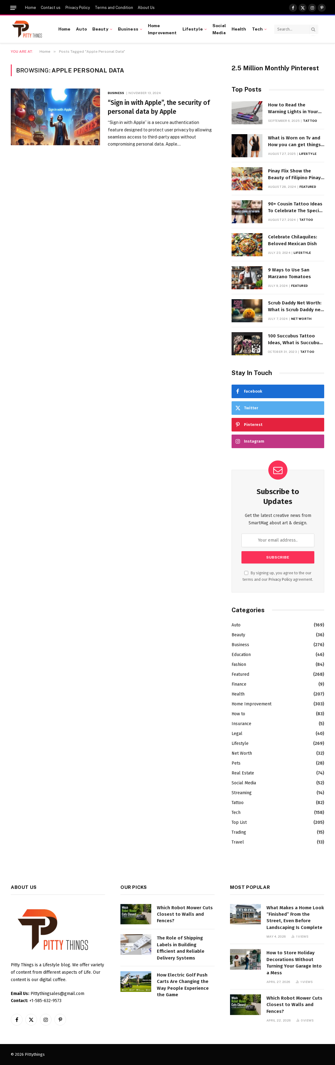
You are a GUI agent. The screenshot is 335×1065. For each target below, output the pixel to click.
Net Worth (301, 318)
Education (241, 654)
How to (238, 713)
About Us (146, 8)
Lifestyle (192, 29)
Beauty (100, 29)
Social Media (219, 29)
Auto (81, 29)
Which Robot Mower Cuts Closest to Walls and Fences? (185, 914)
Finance (239, 684)
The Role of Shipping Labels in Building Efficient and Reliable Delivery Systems (180, 947)
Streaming (242, 792)
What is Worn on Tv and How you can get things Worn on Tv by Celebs (294, 141)
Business (128, 29)
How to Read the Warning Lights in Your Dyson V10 (293, 108)
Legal (237, 733)
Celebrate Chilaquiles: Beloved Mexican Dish (292, 240)
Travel (238, 842)
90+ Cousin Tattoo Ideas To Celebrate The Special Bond (295, 207)
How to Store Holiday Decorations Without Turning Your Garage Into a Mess (294, 962)
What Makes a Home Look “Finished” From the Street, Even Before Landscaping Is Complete (295, 917)
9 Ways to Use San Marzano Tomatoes (289, 273)
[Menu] (13, 8)
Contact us (51, 8)
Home (30, 8)
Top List (239, 822)
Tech (257, 29)
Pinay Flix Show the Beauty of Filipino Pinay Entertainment (294, 174)
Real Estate (243, 773)
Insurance (241, 723)
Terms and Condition (114, 8)
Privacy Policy (77, 8)
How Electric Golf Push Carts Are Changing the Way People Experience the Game (183, 984)
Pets (236, 763)
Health (239, 29)
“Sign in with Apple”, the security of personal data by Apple (159, 107)
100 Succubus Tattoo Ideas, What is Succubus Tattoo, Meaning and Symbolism (295, 339)
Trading (239, 832)
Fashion (239, 664)
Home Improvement (162, 29)
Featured (307, 186)
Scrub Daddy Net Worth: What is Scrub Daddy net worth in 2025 (295, 306)
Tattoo (310, 120)
